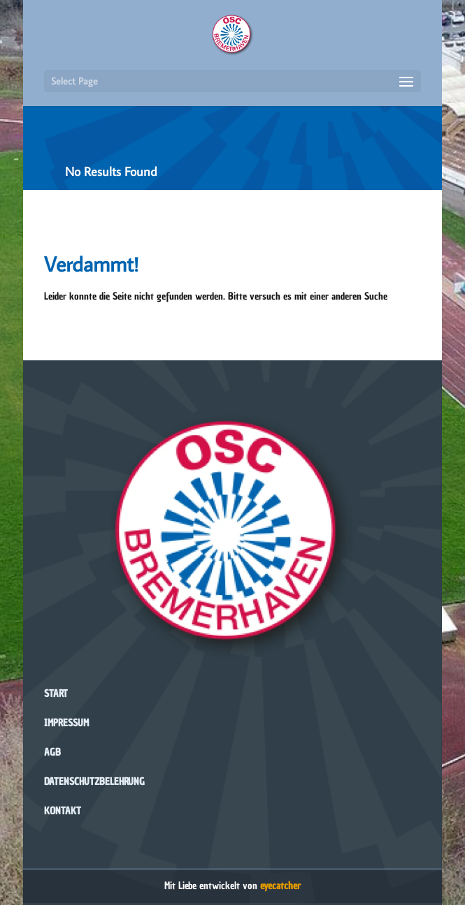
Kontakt (62, 811)
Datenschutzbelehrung (94, 781)
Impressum (66, 723)
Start (56, 693)
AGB (52, 752)
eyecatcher (280, 885)
